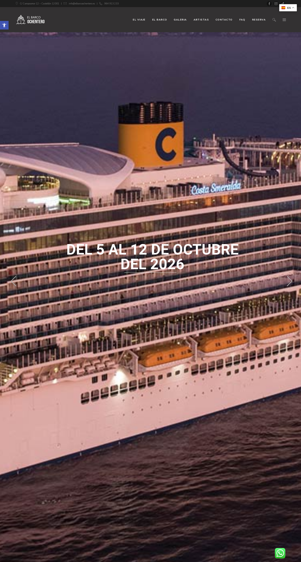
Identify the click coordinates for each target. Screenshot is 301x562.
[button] (4, 25)
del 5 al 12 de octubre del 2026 (152, 256)
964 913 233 (111, 3)
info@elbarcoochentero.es (82, 3)
